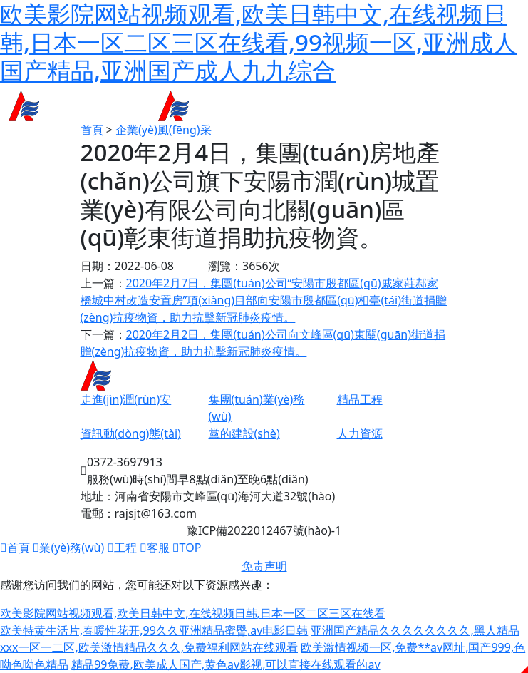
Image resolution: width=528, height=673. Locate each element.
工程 (122, 547)
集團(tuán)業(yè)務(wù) (257, 407)
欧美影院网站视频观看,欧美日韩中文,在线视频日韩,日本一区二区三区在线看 (192, 613)
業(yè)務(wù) (68, 547)
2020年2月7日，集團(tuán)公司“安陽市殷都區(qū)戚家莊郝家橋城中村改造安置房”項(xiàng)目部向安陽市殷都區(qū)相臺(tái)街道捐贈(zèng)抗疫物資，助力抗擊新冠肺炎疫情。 (264, 300)
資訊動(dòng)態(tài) (131, 433)
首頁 (92, 130)
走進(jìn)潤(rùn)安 (126, 399)
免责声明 (264, 566)
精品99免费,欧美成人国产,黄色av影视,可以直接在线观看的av (225, 664)
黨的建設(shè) (244, 433)
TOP (186, 547)
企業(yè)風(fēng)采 (163, 130)
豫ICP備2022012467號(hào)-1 (264, 530)
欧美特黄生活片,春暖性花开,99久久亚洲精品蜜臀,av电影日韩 (154, 630)
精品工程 (360, 399)
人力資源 (360, 433)
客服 (155, 547)
